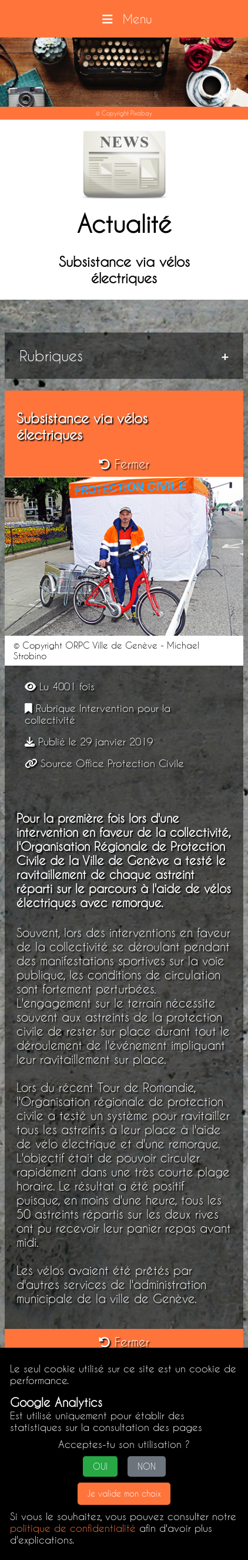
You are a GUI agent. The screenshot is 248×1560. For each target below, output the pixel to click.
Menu (124, 19)
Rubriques (51, 355)
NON (147, 1466)
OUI (100, 1466)
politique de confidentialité (73, 1528)
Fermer (124, 464)
